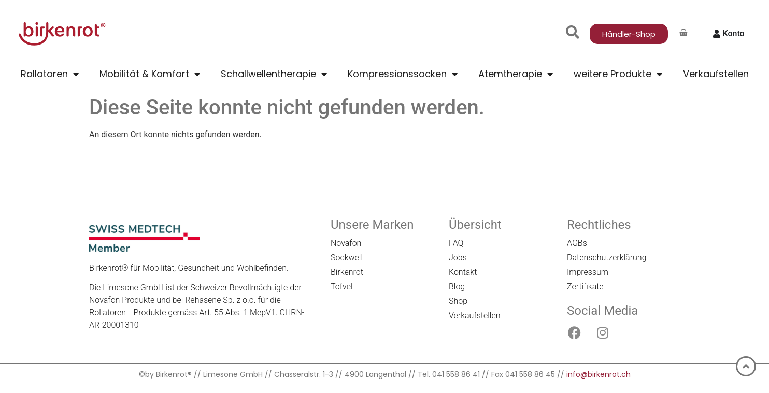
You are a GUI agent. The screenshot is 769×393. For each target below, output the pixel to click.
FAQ (456, 243)
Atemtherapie (515, 74)
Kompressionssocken (403, 74)
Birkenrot (347, 272)
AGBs (577, 243)
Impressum (587, 272)
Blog (457, 287)
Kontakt (463, 272)
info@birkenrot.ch (598, 374)
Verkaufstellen (716, 73)
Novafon (346, 243)
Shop (458, 301)
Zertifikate (585, 287)
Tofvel (342, 287)
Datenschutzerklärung (607, 258)
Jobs (458, 258)
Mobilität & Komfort (149, 74)
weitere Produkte (618, 74)
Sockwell (347, 258)
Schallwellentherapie (274, 74)
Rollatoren (50, 74)
